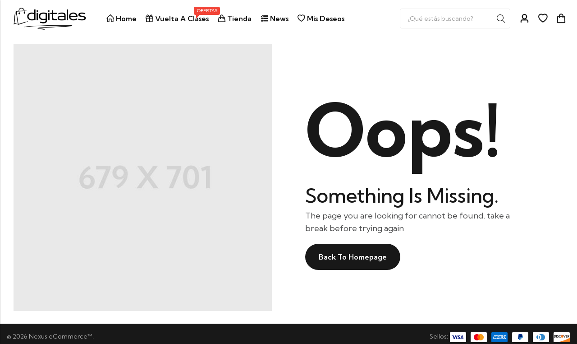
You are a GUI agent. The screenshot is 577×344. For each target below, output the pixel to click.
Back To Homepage (353, 256)
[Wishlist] (542, 18)
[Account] (524, 18)
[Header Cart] (560, 18)
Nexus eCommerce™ (60, 336)
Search (500, 18)
